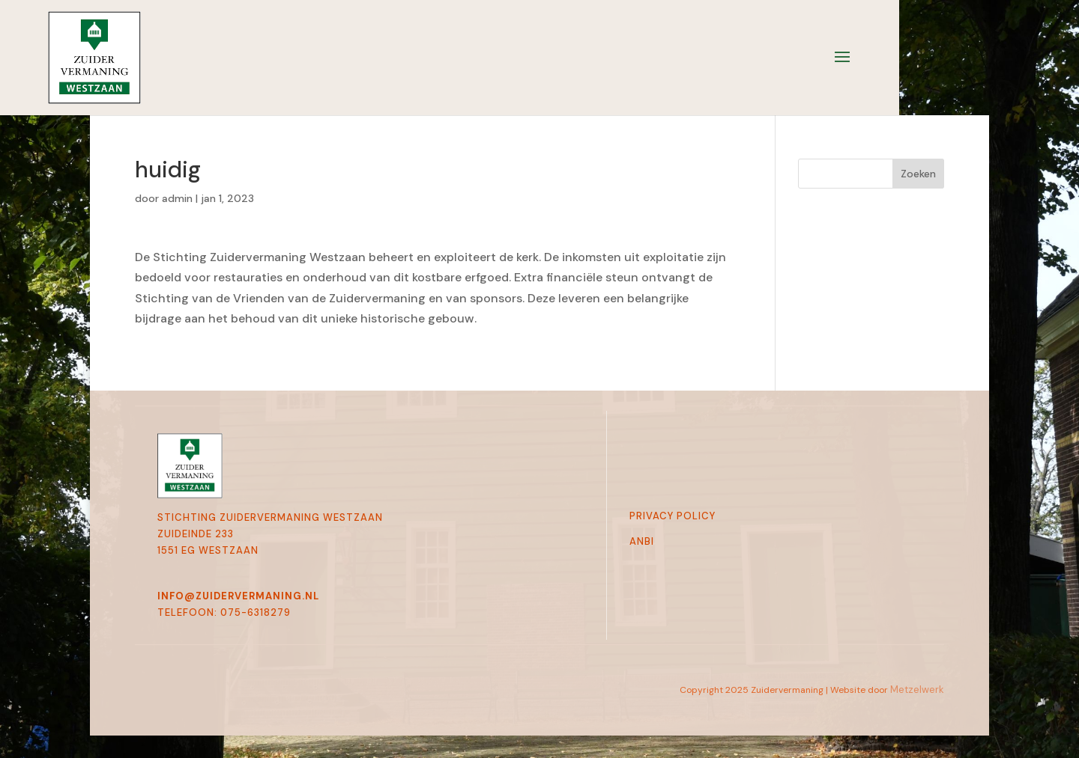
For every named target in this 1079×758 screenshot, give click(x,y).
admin (177, 198)
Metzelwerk (917, 689)
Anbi (641, 541)
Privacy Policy (672, 516)
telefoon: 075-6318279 (224, 612)
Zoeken (918, 173)
